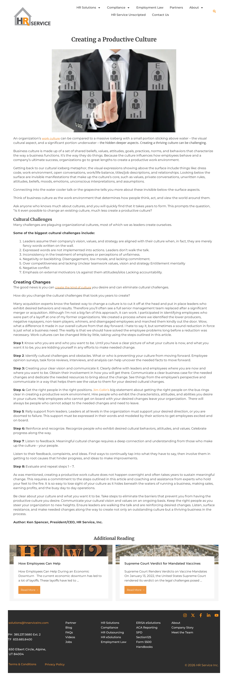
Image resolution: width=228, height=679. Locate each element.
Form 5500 (144, 644)
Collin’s (105, 390)
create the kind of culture (74, 287)
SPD (139, 634)
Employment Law (149, 7)
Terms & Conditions (23, 666)
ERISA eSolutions (149, 625)
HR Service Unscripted (128, 15)
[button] (214, 11)
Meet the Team (183, 634)
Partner (71, 625)
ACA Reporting (147, 629)
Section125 (144, 639)
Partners (176, 7)
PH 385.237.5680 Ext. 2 (25, 636)
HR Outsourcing (113, 634)
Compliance (118, 8)
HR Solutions (88, 8)
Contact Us (160, 15)
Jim (96, 390)
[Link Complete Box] (61, 573)
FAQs (69, 634)
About (196, 8)
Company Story (183, 629)
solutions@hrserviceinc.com (30, 625)
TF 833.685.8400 (20, 641)
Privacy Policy (55, 666)
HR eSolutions (111, 639)
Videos (70, 639)
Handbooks (145, 649)
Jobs (69, 644)
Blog (68, 629)
